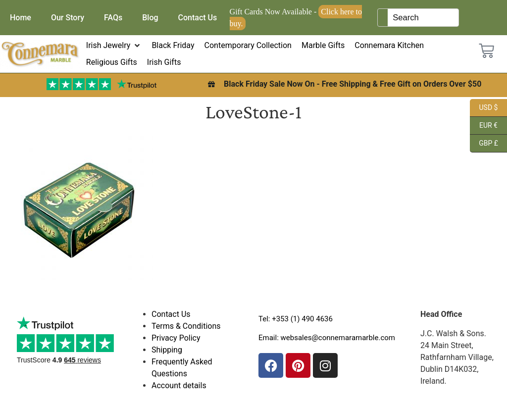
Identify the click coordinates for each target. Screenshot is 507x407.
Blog (150, 17)
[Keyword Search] (423, 17)
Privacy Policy (176, 338)
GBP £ (484, 144)
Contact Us (197, 17)
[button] (114, 45)
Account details (179, 385)
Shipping (167, 350)
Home (20, 17)
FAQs (113, 17)
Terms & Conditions (186, 326)
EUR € (484, 126)
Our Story (67, 17)
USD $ (484, 108)
